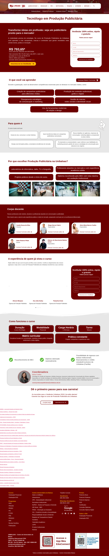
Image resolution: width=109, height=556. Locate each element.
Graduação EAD (13, 497)
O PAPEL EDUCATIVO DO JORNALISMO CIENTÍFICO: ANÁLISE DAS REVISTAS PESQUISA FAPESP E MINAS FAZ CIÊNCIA (27, 435)
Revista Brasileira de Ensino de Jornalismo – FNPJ (11, 451)
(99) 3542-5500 (64, 498)
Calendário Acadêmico (38, 522)
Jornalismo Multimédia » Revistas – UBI (8, 430)
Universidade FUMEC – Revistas (7, 485)
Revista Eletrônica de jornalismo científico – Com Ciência (12, 462)
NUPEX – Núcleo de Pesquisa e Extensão (44, 505)
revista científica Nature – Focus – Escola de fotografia (11, 459)
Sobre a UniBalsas (37, 495)
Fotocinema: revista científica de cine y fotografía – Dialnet (12, 427)
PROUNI (11, 506)
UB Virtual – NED (37, 507)
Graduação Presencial (15, 495)
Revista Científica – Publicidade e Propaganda (10, 456)
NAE (10, 520)
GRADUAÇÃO (44, 6)
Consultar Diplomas (85, 507)
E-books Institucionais (38, 527)
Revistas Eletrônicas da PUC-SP (7, 480)
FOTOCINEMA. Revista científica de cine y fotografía (11, 425)
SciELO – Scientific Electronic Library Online (9, 483)
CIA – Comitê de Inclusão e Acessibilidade (44, 512)
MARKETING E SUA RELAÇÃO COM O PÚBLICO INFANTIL (13, 432)
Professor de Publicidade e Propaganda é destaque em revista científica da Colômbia (18, 446)
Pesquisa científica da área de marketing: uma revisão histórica (13, 440)
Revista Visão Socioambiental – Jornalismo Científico (11, 469)
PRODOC (11, 518)
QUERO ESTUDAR (33, 6)
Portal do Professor (84, 497)
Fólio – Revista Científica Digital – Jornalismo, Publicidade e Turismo (15, 422)
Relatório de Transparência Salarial (42, 517)
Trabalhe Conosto (65, 493)
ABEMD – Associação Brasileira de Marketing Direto (11, 409)
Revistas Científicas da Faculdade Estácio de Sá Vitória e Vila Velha (14, 475)
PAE (10, 515)
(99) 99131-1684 (64, 503)
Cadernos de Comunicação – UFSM (8, 417)
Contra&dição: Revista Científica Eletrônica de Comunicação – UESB (15, 419)
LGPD (34, 524)
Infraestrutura (36, 497)
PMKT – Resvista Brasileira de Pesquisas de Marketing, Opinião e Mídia (15, 443)
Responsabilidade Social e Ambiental (42, 514)
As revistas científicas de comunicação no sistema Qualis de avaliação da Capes (17, 414)
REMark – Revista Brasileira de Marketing (9, 448)
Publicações (12, 525)
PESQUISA (70, 6)
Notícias (34, 529)
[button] (11, 286)
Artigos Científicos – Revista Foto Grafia (8, 411)
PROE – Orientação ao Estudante (42, 509)
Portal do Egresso (84, 500)
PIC (10, 510)
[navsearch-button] (94, 6)
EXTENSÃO (79, 6)
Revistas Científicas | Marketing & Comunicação (10, 472)
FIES (10, 503)
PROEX (11, 508)
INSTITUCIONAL (61, 6)
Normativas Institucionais (39, 502)
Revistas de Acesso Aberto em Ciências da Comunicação (12, 477)
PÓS (52, 6)
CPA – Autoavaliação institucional (41, 500)
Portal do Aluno (83, 495)
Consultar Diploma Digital (86, 509)
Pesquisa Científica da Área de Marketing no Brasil (11, 438)
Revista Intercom (3, 464)
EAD (80, 502)
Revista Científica (14, 523)
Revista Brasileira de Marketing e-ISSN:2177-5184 (11, 454)
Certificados (82, 505)
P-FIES (11, 513)
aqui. (33, 59)
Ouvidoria (35, 519)
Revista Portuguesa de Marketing (7, 467)
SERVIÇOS (87, 6)
